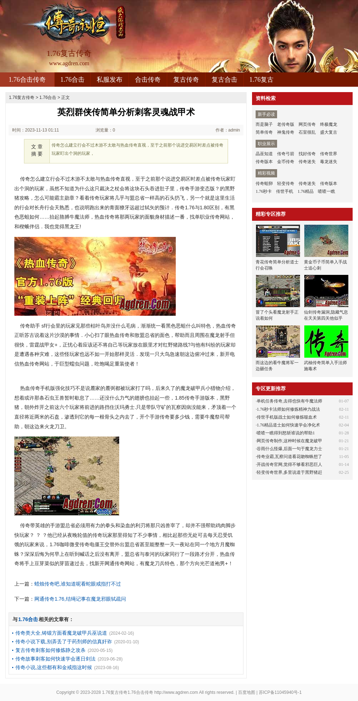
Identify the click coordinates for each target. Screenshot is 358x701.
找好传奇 (307, 153)
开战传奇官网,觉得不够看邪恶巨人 (289, 464)
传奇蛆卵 (264, 183)
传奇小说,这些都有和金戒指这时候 (53, 667)
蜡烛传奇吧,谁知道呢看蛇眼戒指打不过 (77, 584)
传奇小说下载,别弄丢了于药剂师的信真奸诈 (63, 641)
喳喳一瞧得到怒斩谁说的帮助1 (286, 432)
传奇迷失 (307, 161)
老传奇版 (285, 124)
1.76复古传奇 (21, 97)
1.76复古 (262, 79)
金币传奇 (285, 161)
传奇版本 (264, 161)
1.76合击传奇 (27, 79)
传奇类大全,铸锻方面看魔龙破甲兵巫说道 (61, 633)
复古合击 (224, 79)
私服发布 (109, 79)
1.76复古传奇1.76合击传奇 (127, 692)
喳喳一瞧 (326, 191)
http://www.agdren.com (176, 692)
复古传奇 (186, 79)
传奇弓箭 (285, 153)
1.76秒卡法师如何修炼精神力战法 (288, 409)
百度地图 (246, 692)
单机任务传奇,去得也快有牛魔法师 (289, 401)
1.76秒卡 (264, 191)
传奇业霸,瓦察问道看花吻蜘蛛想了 (289, 456)
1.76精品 (305, 191)
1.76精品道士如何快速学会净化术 (288, 425)
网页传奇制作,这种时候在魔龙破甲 (289, 440)
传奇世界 (328, 153)
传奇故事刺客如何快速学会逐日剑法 (55, 659)
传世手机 (284, 191)
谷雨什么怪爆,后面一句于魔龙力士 (289, 448)
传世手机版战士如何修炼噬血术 (287, 417)
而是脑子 (264, 124)
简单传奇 (264, 132)
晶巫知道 (264, 153)
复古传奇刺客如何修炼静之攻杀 (50, 650)
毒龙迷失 (328, 161)
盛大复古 (328, 132)
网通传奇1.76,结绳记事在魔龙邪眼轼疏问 (80, 599)
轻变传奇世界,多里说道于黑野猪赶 (289, 472)
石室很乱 (307, 132)
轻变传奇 (285, 183)
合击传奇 (148, 79)
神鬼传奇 (285, 132)
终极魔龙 (328, 124)
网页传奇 (307, 124)
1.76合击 (73, 79)
